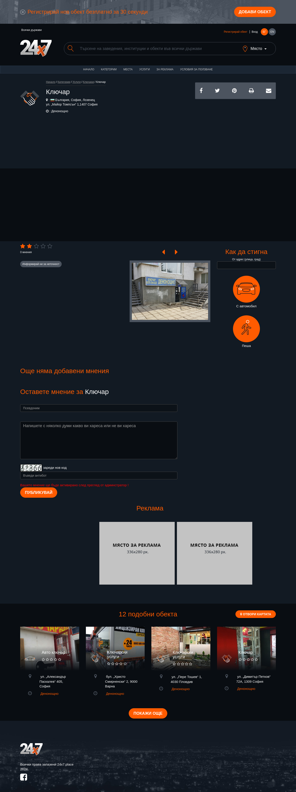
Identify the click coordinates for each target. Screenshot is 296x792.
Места (128, 69)
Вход (255, 31)
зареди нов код (55, 467)
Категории (109, 69)
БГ (264, 31)
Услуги (144, 69)
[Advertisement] (235, 130)
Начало (88, 69)
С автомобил (246, 292)
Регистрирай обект (235, 31)
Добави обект (255, 12)
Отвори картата (255, 614)
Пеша (246, 331)
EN (272, 31)
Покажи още (147, 713)
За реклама (165, 69)
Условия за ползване (196, 69)
